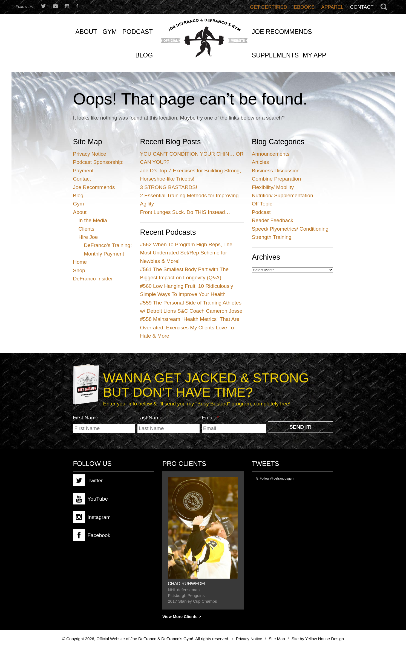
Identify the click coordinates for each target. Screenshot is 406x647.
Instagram (92, 517)
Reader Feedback (272, 220)
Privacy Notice (89, 154)
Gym (78, 204)
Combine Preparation (276, 179)
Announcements (270, 154)
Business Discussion (276, 170)
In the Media (93, 220)
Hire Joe (88, 237)
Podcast (261, 212)
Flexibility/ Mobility (273, 187)
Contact (362, 7)
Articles (260, 162)
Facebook (91, 535)
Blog (78, 195)
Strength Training (272, 237)
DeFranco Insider (93, 279)
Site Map (277, 638)
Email (210, 417)
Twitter (88, 480)
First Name (86, 417)
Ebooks (304, 7)
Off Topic (262, 204)
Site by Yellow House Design (318, 638)
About (80, 212)
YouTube (90, 498)
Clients (86, 229)
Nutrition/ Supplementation (282, 195)
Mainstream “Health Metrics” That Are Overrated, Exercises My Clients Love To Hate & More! (190, 327)
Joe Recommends (94, 187)
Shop (79, 270)
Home (80, 262)
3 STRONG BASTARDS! (168, 187)
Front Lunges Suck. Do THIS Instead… (185, 212)
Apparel (332, 7)
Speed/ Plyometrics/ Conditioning (290, 229)
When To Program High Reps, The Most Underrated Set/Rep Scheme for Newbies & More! (186, 253)
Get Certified (268, 7)
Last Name (150, 417)
